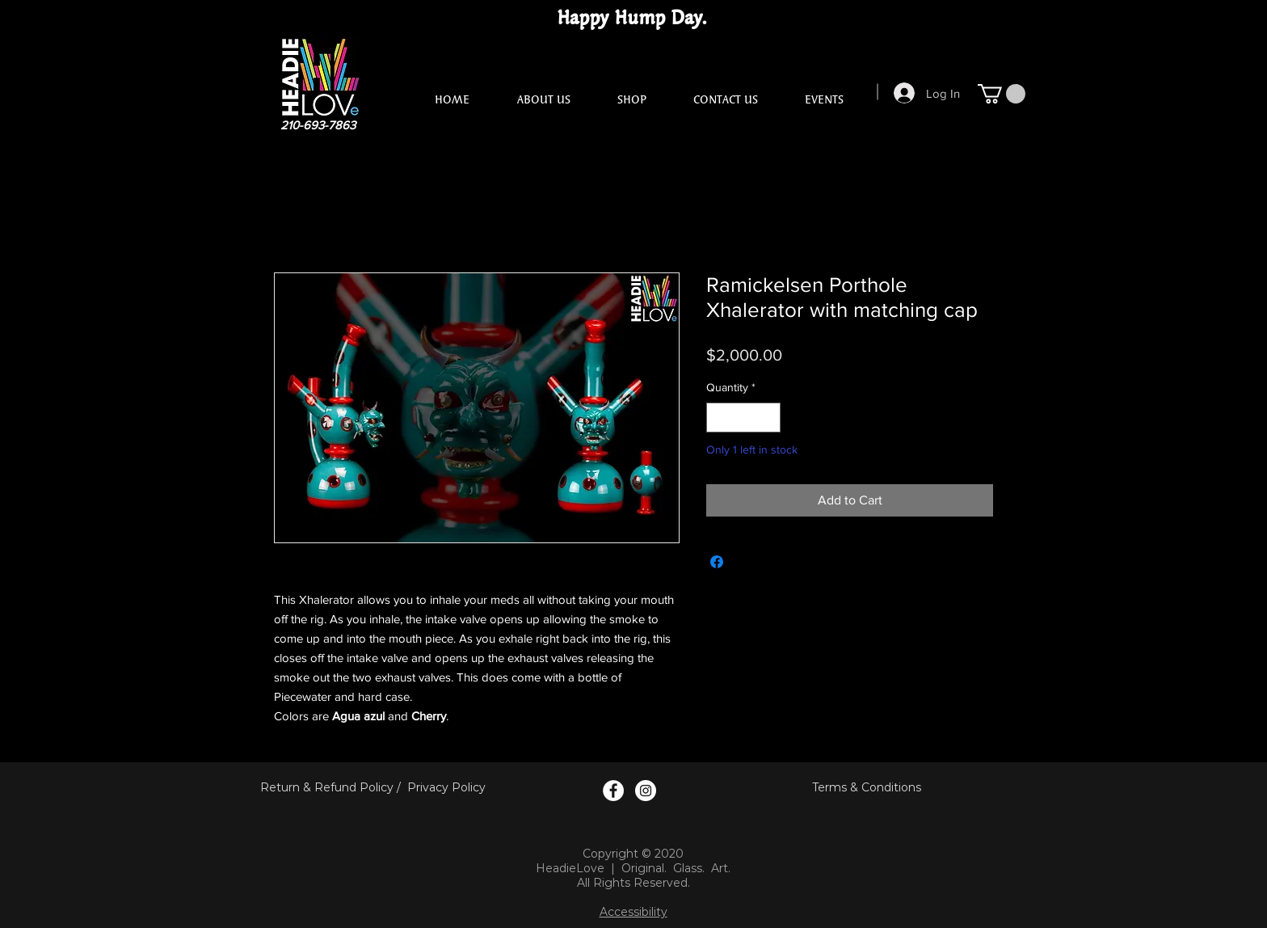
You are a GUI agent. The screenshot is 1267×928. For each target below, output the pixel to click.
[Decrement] (719, 417)
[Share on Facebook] (716, 562)
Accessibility (633, 912)
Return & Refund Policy (327, 787)
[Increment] (768, 417)
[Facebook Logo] (613, 790)
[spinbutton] (743, 417)
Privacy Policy (446, 787)
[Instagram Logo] (645, 790)
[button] (1001, 93)
